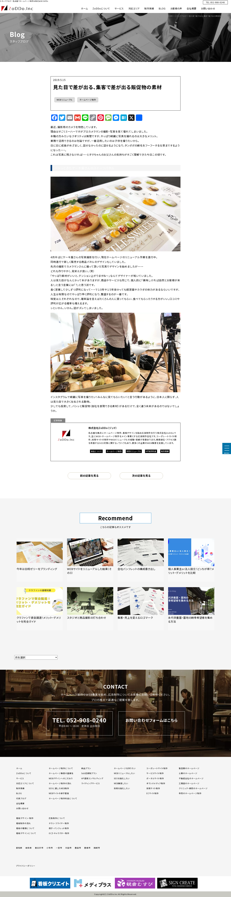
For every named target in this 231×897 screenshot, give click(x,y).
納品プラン (86, 768)
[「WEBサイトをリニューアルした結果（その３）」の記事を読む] (90, 560)
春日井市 (39, 847)
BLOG (162, 8)
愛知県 (19, 847)
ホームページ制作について (61, 768)
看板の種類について (25, 828)
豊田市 (78, 847)
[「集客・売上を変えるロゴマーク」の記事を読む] (141, 608)
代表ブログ (21, 798)
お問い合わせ (208, 8)
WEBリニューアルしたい (124, 773)
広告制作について (57, 818)
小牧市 (50, 847)
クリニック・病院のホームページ (193, 788)
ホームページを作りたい (125, 768)
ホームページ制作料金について (63, 798)
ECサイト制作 (152, 793)
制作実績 (149, 8)
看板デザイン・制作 (25, 818)
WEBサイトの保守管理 (59, 793)
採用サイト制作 (153, 788)
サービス (119, 8)
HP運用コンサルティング (92, 778)
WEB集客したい (121, 783)
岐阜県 (29, 847)
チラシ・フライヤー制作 (59, 823)
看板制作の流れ (23, 823)
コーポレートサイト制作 (157, 768)
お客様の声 (176, 8)
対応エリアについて (25, 783)
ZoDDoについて (101, 8)
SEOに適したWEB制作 (59, 788)
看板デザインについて (26, 833)
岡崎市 (97, 847)
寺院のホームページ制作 (190, 793)
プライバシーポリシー (25, 865)
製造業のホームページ (189, 768)
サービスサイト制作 (155, 773)
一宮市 (59, 847)
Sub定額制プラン (89, 773)
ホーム (84, 8)
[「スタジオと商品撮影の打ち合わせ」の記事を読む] (90, 608)
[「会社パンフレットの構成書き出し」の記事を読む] (141, 560)
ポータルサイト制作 (155, 778)
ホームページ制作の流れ (60, 783)
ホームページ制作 (88, 99)
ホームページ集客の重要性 (61, 773)
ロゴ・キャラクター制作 (59, 833)
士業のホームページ (188, 773)
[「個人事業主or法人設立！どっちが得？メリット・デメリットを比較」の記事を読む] (191, 560)
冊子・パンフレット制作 (59, 828)
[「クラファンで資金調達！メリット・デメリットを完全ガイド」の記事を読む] (40, 608)
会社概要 (191, 8)
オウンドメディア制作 (155, 783)
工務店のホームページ (189, 783)
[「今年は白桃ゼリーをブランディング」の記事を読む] (40, 560)
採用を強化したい (122, 788)
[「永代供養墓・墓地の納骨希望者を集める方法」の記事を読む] (191, 608)
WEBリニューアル (65, 99)
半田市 (68, 847)
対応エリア (134, 8)
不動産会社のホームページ (191, 778)
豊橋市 (87, 847)
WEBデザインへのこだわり (61, 778)
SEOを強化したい (122, 778)
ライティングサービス (90, 783)
